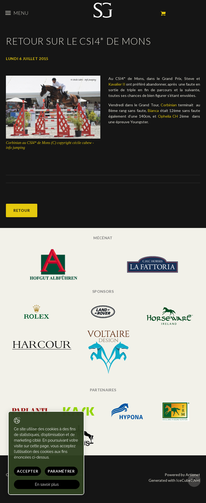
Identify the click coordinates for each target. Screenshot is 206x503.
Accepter (27, 471)
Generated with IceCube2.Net (174, 480)
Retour (21, 210)
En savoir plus (47, 484)
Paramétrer (61, 471)
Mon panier (163, 13)
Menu (16, 13)
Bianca (153, 110)
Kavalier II (116, 84)
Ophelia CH (168, 116)
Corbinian (169, 105)
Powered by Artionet (182, 474)
